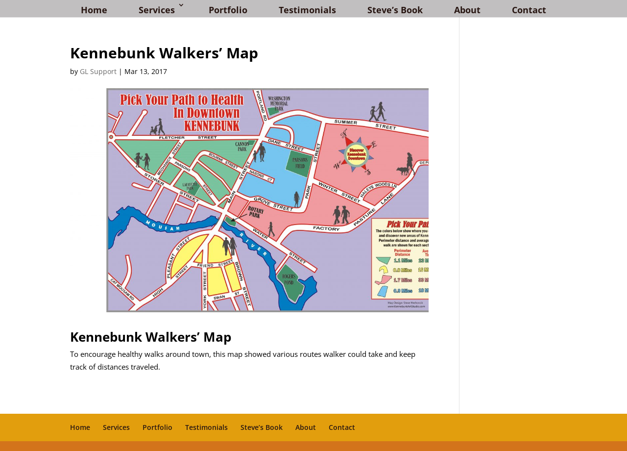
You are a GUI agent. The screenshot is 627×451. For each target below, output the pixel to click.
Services (157, 10)
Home (94, 10)
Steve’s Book (395, 10)
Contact (529, 10)
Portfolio (228, 10)
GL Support (98, 71)
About (467, 10)
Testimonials (307, 10)
